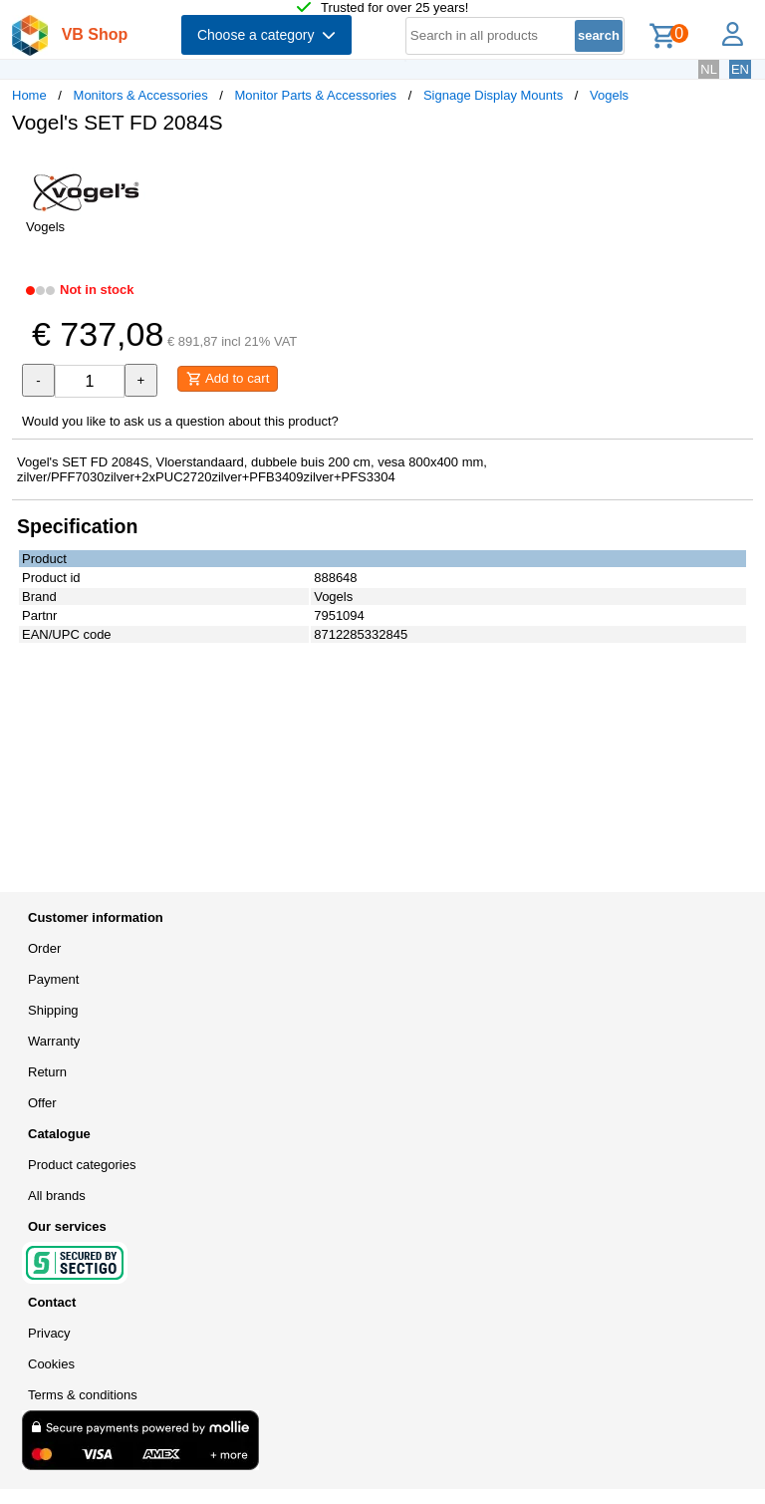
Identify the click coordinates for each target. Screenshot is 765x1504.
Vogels (609, 95)
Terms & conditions (82, 1394)
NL (708, 69)
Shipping (53, 1010)
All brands (57, 1195)
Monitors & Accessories (141, 95)
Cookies (51, 1363)
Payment (53, 979)
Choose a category (266, 35)
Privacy (49, 1333)
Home (29, 95)
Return (47, 1071)
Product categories (81, 1164)
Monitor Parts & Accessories (316, 95)
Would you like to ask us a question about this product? (180, 421)
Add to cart (227, 379)
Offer (42, 1102)
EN (740, 69)
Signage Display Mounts (493, 95)
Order (44, 948)
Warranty (54, 1041)
